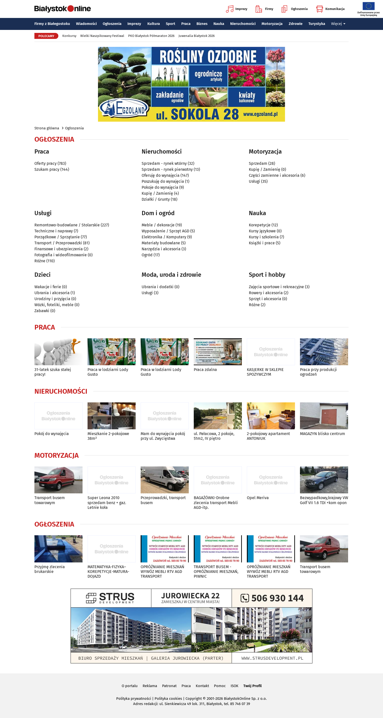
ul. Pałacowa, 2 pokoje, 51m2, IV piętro (214, 436)
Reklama (150, 686)
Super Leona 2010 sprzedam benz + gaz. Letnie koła (107, 502)
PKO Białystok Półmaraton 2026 (151, 35)
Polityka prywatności (133, 698)
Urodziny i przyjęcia (52, 298)
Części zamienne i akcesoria (274, 175)
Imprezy (236, 9)
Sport (170, 23)
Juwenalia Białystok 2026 (197, 35)
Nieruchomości (243, 23)
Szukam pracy (46, 169)
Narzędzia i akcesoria (161, 249)
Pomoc (220, 686)
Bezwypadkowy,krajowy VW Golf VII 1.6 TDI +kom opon (324, 500)
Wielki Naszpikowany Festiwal (102, 35)
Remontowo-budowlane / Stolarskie (67, 225)
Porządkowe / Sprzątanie (57, 237)
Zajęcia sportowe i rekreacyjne (276, 286)
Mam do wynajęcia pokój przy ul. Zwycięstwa (163, 436)
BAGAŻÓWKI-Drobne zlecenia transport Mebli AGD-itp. (216, 502)
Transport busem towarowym (49, 500)
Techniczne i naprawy (53, 231)
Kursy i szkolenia (264, 237)
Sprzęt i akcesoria (265, 298)
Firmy (264, 9)
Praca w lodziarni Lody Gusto (108, 372)
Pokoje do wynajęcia (160, 187)
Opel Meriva (258, 497)
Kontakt (202, 686)
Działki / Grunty (156, 199)
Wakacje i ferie (47, 286)
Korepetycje (260, 225)
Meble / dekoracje (158, 225)
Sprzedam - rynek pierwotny (167, 169)
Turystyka (316, 23)
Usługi (254, 181)
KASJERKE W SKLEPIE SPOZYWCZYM (265, 372)
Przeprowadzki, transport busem (163, 500)
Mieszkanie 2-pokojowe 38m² (108, 436)
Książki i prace (262, 243)
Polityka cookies (168, 698)
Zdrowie (295, 23)
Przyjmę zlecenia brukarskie (49, 569)
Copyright (194, 698)
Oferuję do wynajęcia (161, 175)
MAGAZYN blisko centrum (322, 433)
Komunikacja (330, 9)
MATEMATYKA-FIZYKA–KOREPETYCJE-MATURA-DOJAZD (108, 571)
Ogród (147, 255)
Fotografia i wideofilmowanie (60, 255)
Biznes (201, 23)
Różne (39, 261)
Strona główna (46, 128)
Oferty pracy (45, 163)
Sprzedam (258, 163)
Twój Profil (252, 686)
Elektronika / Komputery (164, 237)
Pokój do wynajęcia (51, 433)
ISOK (234, 686)
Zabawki (41, 310)
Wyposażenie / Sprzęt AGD (165, 231)
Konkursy (69, 35)
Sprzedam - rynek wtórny (164, 163)
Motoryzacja (272, 23)
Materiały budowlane (161, 243)
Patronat (169, 686)
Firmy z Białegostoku (52, 23)
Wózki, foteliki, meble (54, 304)
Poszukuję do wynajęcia (163, 181)
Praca (186, 23)
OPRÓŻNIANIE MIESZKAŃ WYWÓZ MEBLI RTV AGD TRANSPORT (162, 571)
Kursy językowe (262, 231)
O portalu (130, 686)
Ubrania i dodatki (158, 286)
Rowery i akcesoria (266, 292)
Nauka (218, 23)
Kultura (153, 23)
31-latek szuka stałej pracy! (52, 372)
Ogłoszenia (295, 9)
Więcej (338, 23)
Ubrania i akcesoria (52, 292)
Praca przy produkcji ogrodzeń (318, 372)
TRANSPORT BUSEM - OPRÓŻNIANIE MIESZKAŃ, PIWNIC (216, 571)
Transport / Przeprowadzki (58, 243)
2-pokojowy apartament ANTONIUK (268, 436)
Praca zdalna (205, 369)
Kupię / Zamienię (157, 193)
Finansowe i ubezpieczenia (58, 249)
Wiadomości (86, 23)
